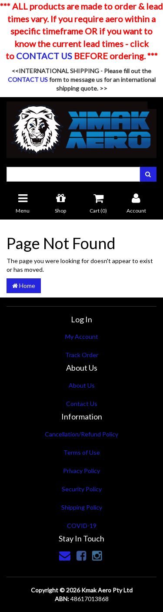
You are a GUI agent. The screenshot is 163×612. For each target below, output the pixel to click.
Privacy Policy (81, 470)
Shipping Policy (81, 507)
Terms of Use (81, 452)
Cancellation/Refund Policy (81, 434)
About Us (82, 385)
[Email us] (64, 555)
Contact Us (81, 403)
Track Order (81, 354)
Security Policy (82, 489)
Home (23, 285)
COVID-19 (81, 525)
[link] (81, 555)
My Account (81, 336)
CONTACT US (44, 56)
